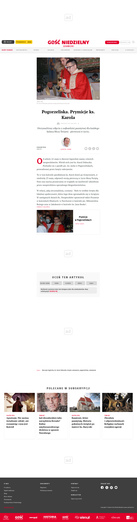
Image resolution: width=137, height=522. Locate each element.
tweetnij (94, 148)
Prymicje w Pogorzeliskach (83, 218)
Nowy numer (7, 50)
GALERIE (51, 50)
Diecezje (115, 50)
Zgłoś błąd (9, 507)
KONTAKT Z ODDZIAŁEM (83, 50)
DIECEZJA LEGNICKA (48, 370)
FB (90, 148)
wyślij (98, 148)
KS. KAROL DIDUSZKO (60, 370)
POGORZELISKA (84, 370)
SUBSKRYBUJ (112, 42)
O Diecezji (129, 50)
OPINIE (36, 50)
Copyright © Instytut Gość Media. (110, 507)
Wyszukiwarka (133, 42)
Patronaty (100, 50)
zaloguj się (125, 42)
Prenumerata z (23, 42)
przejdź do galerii (68, 123)
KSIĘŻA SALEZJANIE (73, 370)
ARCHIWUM (65, 50)
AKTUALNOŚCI (21, 50)
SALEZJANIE (92, 370)
